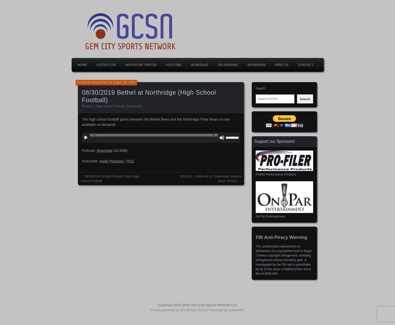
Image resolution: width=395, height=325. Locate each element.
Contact (305, 65)
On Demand (228, 65)
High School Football (110, 106)
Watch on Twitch (140, 65)
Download (104, 151)
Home (82, 65)
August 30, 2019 (124, 82)
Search (260, 88)
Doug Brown (100, 82)
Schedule (200, 65)
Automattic (236, 310)
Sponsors (256, 65)
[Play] (85, 137)
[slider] (154, 135)
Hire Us (281, 65)
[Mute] (221, 137)
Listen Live (106, 65)
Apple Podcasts (111, 161)
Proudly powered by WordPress (173, 310)
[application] (161, 138)
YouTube (174, 65)
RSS (130, 161)
